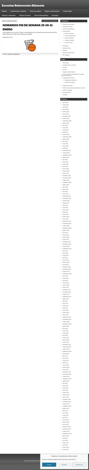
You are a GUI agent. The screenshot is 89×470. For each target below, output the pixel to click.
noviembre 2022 (67, 178)
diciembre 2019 (67, 241)
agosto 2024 (66, 139)
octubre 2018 (66, 271)
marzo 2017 (66, 310)
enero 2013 (66, 424)
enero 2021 (66, 219)
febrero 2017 (66, 312)
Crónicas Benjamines (70, 35)
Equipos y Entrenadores (52, 11)
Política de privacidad (36, 460)
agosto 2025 (66, 123)
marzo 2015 (66, 365)
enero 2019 (66, 264)
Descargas (55, 15)
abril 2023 (65, 166)
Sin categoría (66, 55)
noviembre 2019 (67, 244)
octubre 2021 (66, 200)
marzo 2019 (66, 260)
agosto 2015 (66, 353)
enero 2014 (66, 397)
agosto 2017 (66, 299)
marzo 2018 (66, 283)
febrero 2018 (66, 285)
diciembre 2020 (67, 221)
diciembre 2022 (67, 175)
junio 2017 (65, 303)
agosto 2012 (66, 435)
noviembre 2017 (67, 292)
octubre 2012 (66, 431)
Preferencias (79, 464)
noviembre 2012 (67, 429)
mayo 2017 (65, 305)
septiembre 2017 (67, 296)
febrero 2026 (66, 111)
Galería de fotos (67, 48)
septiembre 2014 (67, 378)
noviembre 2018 (67, 269)
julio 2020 (65, 232)
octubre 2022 (66, 180)
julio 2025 (65, 125)
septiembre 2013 (67, 406)
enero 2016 (66, 342)
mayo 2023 (65, 164)
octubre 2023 (66, 152)
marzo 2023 (66, 168)
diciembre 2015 (67, 344)
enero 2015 (66, 369)
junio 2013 (65, 413)
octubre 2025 (66, 118)
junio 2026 (65, 102)
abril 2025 (65, 132)
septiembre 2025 (67, 121)
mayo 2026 (65, 105)
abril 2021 (65, 212)
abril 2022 (65, 191)
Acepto (49, 464)
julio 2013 (65, 410)
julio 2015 (65, 356)
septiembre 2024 (67, 136)
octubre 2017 (66, 294)
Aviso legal (65, 62)
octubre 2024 (66, 134)
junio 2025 (65, 127)
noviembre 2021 (67, 198)
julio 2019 (65, 251)
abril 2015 (65, 362)
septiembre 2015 (67, 351)
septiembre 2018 (67, 273)
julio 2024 (65, 141)
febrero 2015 (66, 367)
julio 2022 (65, 187)
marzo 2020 (66, 235)
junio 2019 (65, 253)
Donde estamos (67, 92)
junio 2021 (65, 207)
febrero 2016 (66, 340)
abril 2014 (65, 390)
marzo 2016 (66, 337)
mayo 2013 (65, 415)
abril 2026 (65, 107)
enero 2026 (66, 114)
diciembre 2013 (67, 399)
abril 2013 (65, 417)
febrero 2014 (66, 394)
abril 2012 (65, 445)
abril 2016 (65, 335)
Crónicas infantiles (69, 40)
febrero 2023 (66, 171)
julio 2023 (65, 159)
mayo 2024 (65, 146)
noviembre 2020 (67, 223)
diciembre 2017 (67, 289)
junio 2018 (65, 276)
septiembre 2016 (67, 324)
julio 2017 (65, 301)
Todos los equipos (35, 11)
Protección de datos (70, 82)
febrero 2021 (66, 216)
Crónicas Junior (69, 42)
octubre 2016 (66, 321)
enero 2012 (66, 449)
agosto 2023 (66, 157)
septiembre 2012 (67, 433)
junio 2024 (65, 143)
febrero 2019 (66, 262)
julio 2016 (65, 328)
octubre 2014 (66, 376)
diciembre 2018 (67, 267)
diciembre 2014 (67, 372)
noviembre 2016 (67, 319)
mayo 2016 (65, 333)
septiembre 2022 (67, 182)
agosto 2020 (66, 230)
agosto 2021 (66, 203)
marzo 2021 (66, 214)
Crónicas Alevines (69, 33)
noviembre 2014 (67, 374)
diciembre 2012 (67, 426)
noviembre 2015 (67, 346)
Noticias (4, 11)
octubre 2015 (66, 349)
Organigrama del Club (68, 78)
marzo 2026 (66, 109)
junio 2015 (65, 358)
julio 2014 (65, 383)
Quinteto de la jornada (68, 52)
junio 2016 (65, 331)
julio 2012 (65, 438)
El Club (64, 69)
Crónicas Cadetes (69, 38)
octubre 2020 (66, 226)
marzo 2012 (66, 447)
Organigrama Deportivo (71, 80)
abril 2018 (65, 280)
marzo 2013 (66, 420)
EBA (4, 21)
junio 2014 (65, 385)
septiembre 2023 (67, 155)
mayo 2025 (65, 130)
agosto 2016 (66, 326)
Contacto (65, 94)
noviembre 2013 (67, 401)
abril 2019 (65, 257)
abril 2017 (65, 308)
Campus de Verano (25, 15)
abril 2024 (65, 148)
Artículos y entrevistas (9, 15)
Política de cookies (67, 85)
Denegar (64, 464)
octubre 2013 (66, 404)
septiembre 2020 (67, 228)
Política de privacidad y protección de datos (74, 88)
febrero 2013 (66, 422)
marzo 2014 (66, 392)
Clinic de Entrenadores (41, 15)
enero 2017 (66, 315)
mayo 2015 (65, 360)
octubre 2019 (66, 246)
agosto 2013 (66, 408)
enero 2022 (66, 194)
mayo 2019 (65, 255)
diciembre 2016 (67, 317)
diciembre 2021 (67, 196)
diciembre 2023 (67, 150)
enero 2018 (66, 287)
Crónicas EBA (67, 11)
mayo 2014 (65, 388)
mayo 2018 (65, 278)
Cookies (65, 67)
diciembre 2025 (67, 116)
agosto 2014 (66, 381)
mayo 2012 (65, 442)
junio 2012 (65, 440)
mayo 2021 (65, 210)
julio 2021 (65, 205)
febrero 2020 (66, 237)
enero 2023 (66, 173)
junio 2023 (65, 162)
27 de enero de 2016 (11, 21)
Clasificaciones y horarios (18, 11)
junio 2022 (65, 189)
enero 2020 (66, 239)
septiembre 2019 (67, 248)
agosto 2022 (66, 184)
